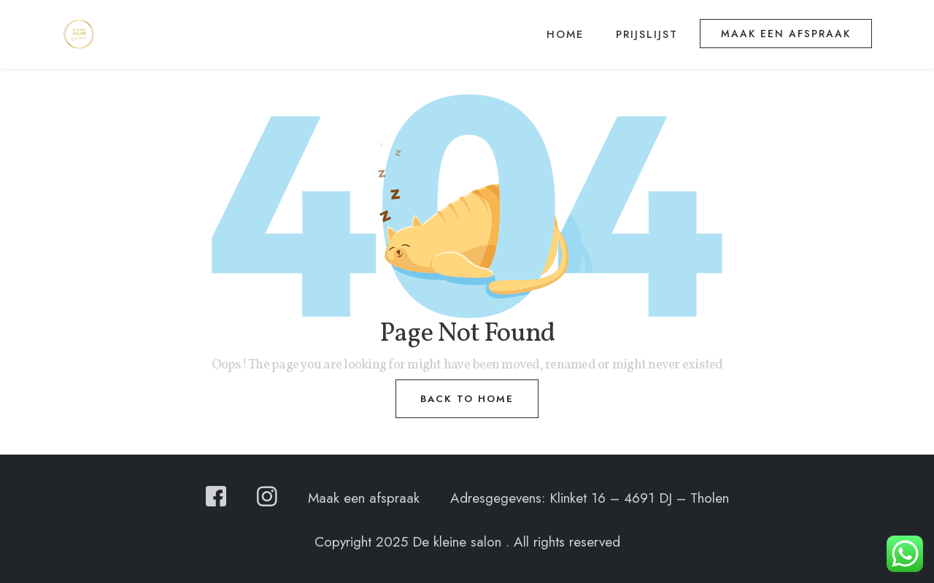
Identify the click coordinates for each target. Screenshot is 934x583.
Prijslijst (647, 34)
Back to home (467, 399)
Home (565, 34)
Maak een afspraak (786, 33)
